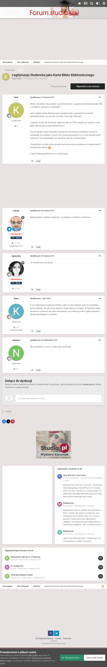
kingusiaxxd (15, 578)
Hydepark (43, 78)
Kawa (16, 298)
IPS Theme (40, 638)
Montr (70, 506)
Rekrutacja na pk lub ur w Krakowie (25, 557)
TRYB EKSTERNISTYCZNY (22, 575)
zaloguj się (87, 384)
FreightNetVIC (73, 478)
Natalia (13, 569)
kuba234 (14, 560)
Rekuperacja (68, 503)
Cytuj (38, 161)
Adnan (70, 534)
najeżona (16, 340)
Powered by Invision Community (53, 643)
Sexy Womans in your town (74, 475)
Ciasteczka (67, 638)
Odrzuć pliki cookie (95, 658)
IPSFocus (49, 638)
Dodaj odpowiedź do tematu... (32, 398)
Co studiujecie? (17, 566)
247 (16, 369)
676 (16, 327)
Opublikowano (42, 97)
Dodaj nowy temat (58, 86)
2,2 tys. (16, 288)
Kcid (19, 78)
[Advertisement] (53, 38)
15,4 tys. (16, 243)
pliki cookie (33, 655)
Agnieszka (16, 256)
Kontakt (58, 638)
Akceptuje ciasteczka (70, 658)
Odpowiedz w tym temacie (87, 86)
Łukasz (16, 211)
